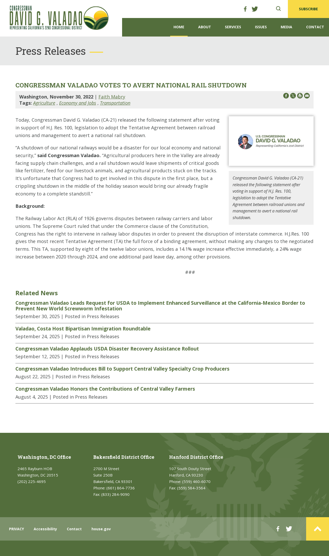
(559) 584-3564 (191, 487)
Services (233, 26)
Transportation (115, 103)
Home (178, 26)
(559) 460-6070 (196, 481)
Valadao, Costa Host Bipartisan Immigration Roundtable (83, 328)
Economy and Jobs (77, 103)
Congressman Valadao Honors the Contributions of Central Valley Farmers (105, 389)
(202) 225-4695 (31, 481)
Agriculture (44, 103)
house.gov (101, 528)
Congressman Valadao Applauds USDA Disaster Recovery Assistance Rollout (107, 349)
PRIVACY (16, 528)
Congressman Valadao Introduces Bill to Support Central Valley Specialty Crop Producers (122, 369)
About (204, 26)
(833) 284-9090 (115, 494)
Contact (315, 26)
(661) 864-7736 (120, 487)
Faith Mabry (111, 97)
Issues (261, 26)
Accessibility (45, 528)
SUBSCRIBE (308, 8)
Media (286, 26)
